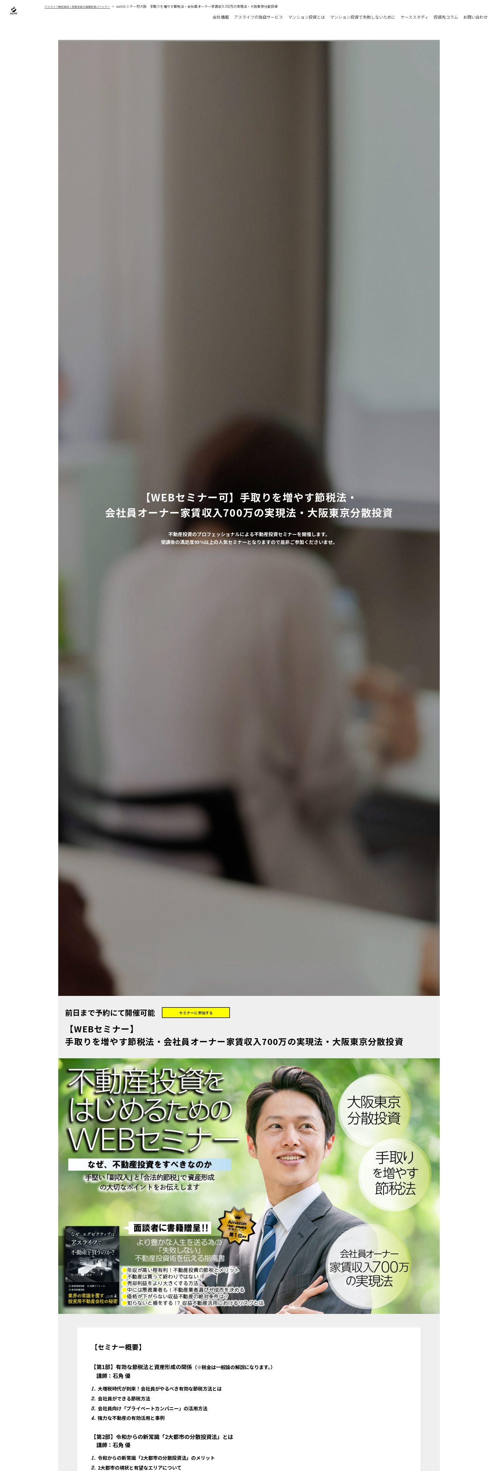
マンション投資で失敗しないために (353, 17)
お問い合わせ (474, 17)
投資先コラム (443, 17)
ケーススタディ (409, 17)
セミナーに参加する (195, 1014)
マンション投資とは (293, 17)
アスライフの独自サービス (241, 17)
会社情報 (201, 17)
